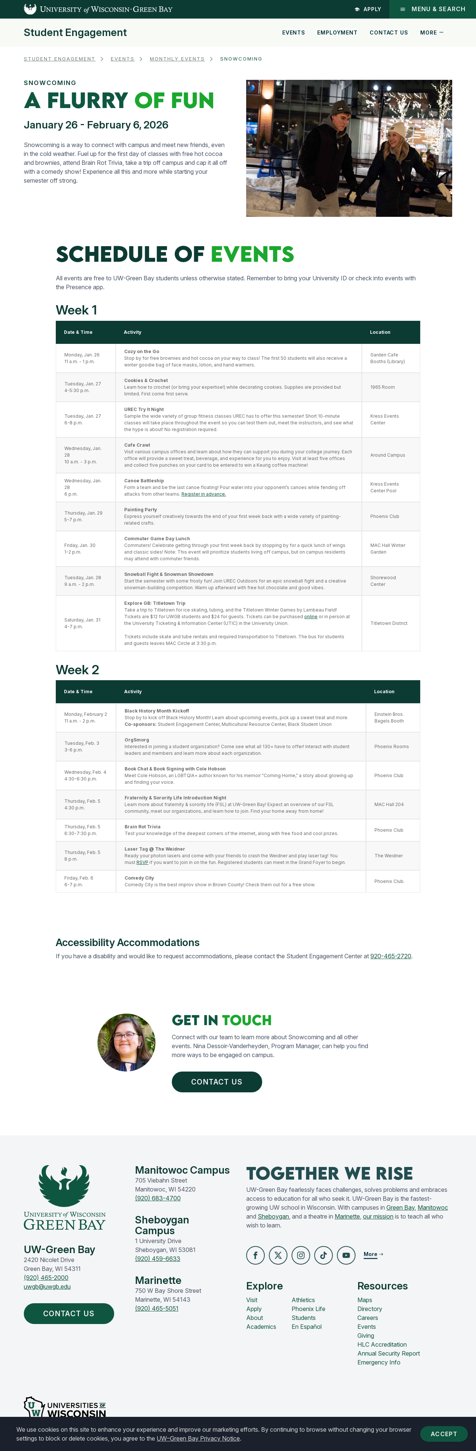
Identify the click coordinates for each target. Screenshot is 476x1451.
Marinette (347, 1216)
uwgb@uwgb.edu (47, 1286)
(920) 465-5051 (156, 1308)
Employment (337, 32)
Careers (367, 1317)
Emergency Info (379, 1362)
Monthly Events (177, 59)
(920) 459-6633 (157, 1258)
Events (293, 32)
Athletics (303, 1300)
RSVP (142, 862)
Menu (433, 9)
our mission (378, 1216)
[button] (255, 1255)
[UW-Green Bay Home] (86, 9)
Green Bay (400, 1207)
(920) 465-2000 (46, 1277)
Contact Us (389, 32)
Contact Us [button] (218, 1081)
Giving (365, 1335)
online (311, 616)
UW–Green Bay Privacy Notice (198, 1438)
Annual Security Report (388, 1353)
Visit (251, 1300)
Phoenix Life (308, 1309)
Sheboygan (273, 1216)
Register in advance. (203, 494)
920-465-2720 (390, 956)
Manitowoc (433, 1207)
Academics (261, 1326)
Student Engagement (75, 32)
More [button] (432, 32)
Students (304, 1317)
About (254, 1317)
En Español (307, 1326)
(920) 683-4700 (158, 1198)
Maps (364, 1300)
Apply (368, 9)
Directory (369, 1309)
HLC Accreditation (382, 1344)
